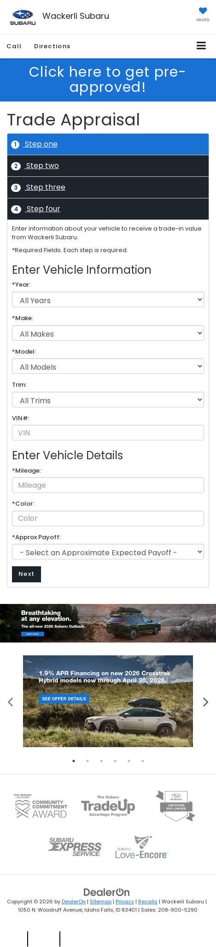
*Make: (22, 318)
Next (26, 573)
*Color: (23, 504)
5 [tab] (129, 761)
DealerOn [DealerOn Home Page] (74, 901)
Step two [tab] (35, 165)
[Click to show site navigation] (201, 46)
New (14, 938)
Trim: (19, 385)
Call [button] (14, 46)
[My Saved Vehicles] (203, 15)
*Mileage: (26, 471)
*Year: (21, 285)
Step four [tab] (35, 208)
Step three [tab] (38, 187)
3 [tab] (101, 761)
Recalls (148, 901)
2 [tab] (87, 761)
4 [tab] (115, 761)
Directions (52, 46)
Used (45, 938)
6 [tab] (142, 761)
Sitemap (100, 901)
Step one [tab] (34, 144)
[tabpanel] (108, 701)
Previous (10, 701)
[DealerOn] (106, 891)
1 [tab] (73, 761)
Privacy (125, 901)
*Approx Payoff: (36, 537)
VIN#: (20, 418)
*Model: (24, 352)
